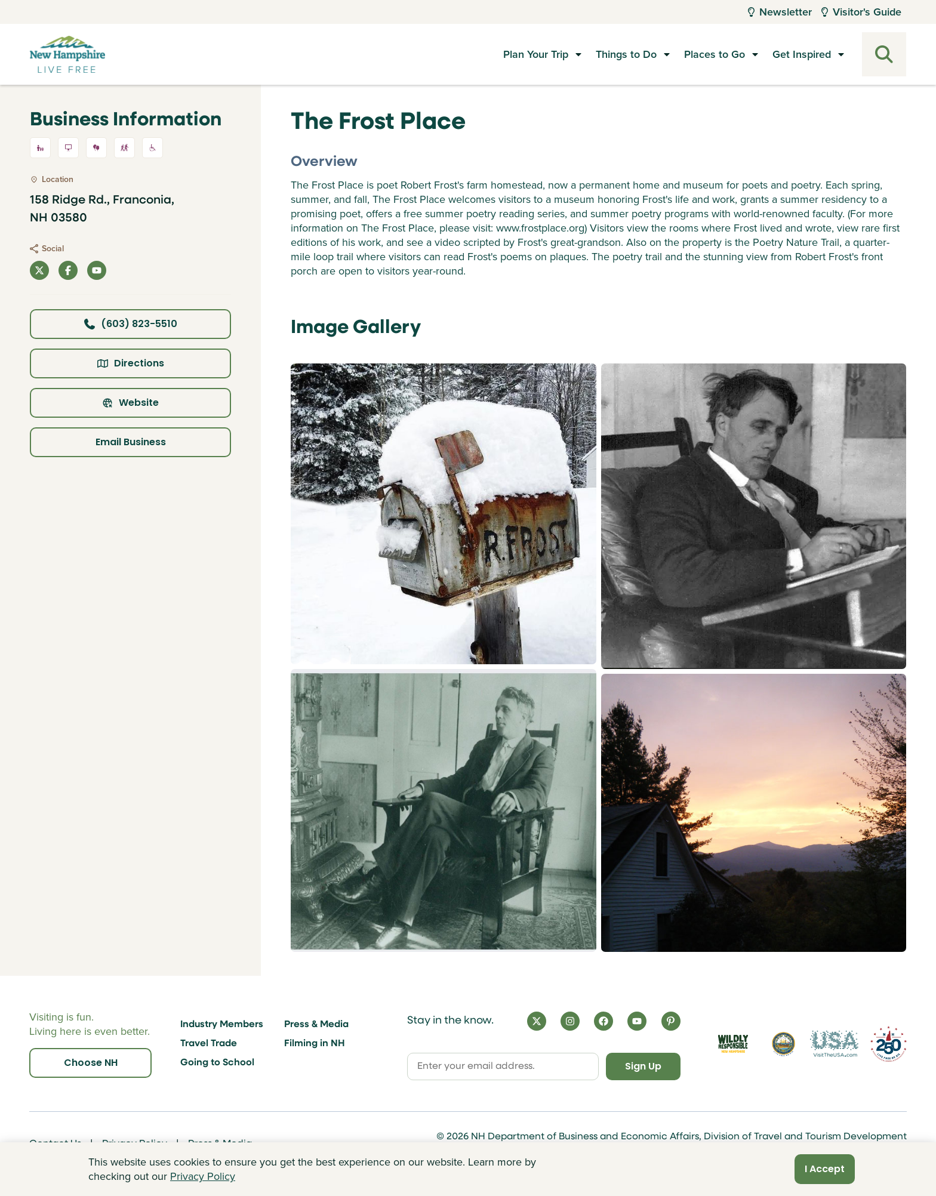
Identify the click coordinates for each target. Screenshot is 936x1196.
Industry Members (221, 1024)
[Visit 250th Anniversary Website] (888, 1044)
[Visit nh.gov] (783, 1043)
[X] (536, 1021)
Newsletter (780, 12)
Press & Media (316, 1024)
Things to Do (626, 54)
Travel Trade (208, 1044)
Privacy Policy (202, 1176)
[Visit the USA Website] (834, 1044)
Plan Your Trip (535, 54)
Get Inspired (801, 54)
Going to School (217, 1063)
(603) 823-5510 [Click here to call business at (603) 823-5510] (130, 324)
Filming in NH (314, 1044)
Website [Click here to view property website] (130, 402)
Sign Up (643, 1066)
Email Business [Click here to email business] (131, 442)
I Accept (825, 1169)
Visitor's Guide (861, 12)
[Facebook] (603, 1021)
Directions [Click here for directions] (130, 363)
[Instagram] (570, 1021)
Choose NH (91, 1062)
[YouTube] (636, 1021)
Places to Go (714, 54)
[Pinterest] (671, 1021)
